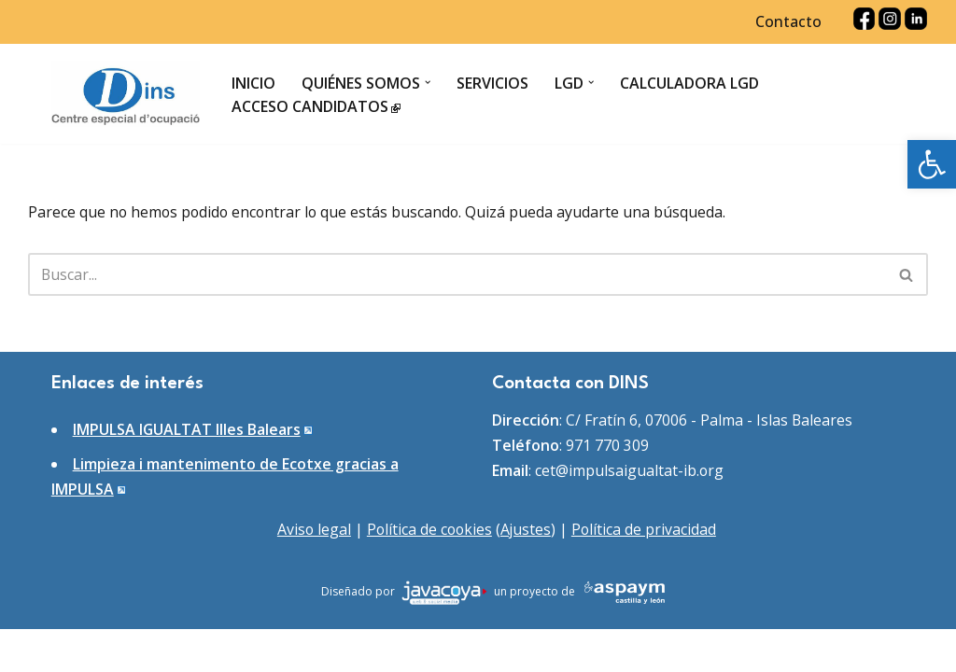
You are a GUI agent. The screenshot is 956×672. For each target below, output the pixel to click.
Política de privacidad (646, 572)
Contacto (787, 22)
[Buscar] (457, 275)
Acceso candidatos (316, 106)
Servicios (493, 83)
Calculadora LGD (691, 83)
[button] (931, 164)
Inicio (254, 83)
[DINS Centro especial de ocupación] (126, 95)
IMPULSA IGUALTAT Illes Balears (187, 471)
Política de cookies (429, 572)
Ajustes (527, 572)
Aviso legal (311, 572)
